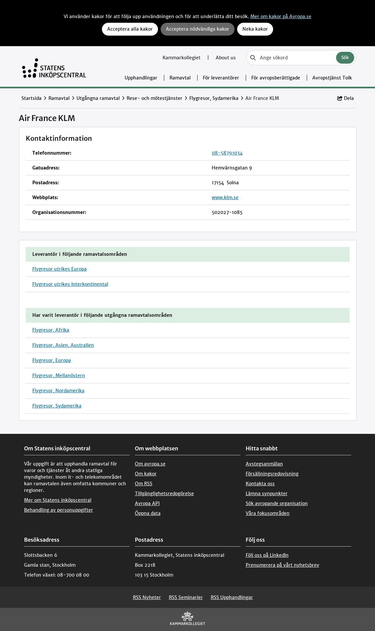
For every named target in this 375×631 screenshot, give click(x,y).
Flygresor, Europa (51, 360)
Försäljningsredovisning (272, 474)
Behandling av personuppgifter (58, 510)
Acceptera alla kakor (130, 29)
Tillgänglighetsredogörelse (164, 493)
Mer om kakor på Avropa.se (280, 16)
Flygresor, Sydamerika (213, 98)
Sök (345, 57)
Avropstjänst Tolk (332, 78)
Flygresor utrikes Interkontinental (70, 284)
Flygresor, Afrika (50, 330)
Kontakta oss (260, 484)
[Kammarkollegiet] (188, 619)
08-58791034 (227, 153)
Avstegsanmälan (264, 464)
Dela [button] (345, 98)
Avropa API (147, 503)
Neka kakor (255, 29)
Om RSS (143, 484)
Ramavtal (180, 78)
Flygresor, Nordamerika (58, 391)
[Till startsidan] (54, 66)
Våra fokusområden (268, 513)
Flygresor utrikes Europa (59, 269)
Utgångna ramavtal (98, 98)
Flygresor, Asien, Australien (63, 345)
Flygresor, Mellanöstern (58, 375)
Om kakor (146, 474)
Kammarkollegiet (182, 58)
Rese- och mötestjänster (154, 98)
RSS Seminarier (186, 597)
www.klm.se (225, 197)
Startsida (31, 98)
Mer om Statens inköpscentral (57, 500)
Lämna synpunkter (267, 493)
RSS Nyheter (147, 597)
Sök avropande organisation (277, 503)
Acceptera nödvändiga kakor (197, 29)
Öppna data (148, 513)
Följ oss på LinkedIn (267, 555)
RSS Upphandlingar (232, 597)
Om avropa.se (150, 464)
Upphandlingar (141, 78)
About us (226, 58)
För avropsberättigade (275, 78)
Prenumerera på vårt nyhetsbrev (282, 565)
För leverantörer (221, 78)
